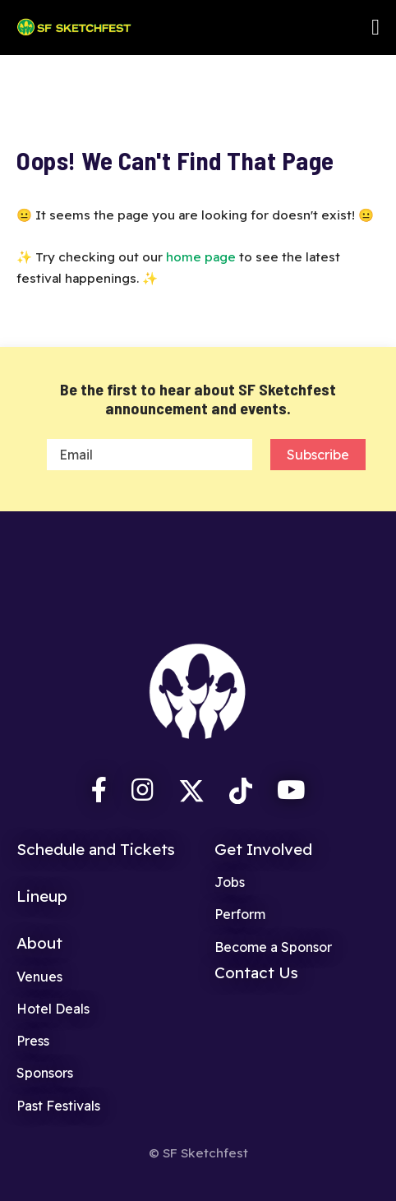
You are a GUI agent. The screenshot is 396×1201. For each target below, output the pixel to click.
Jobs (229, 882)
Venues (39, 976)
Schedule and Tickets (95, 849)
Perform (239, 914)
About (39, 943)
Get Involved (263, 849)
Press (32, 1040)
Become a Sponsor (273, 947)
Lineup (41, 896)
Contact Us (256, 972)
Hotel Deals (53, 1008)
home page (201, 257)
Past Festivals (58, 1105)
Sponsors (44, 1073)
